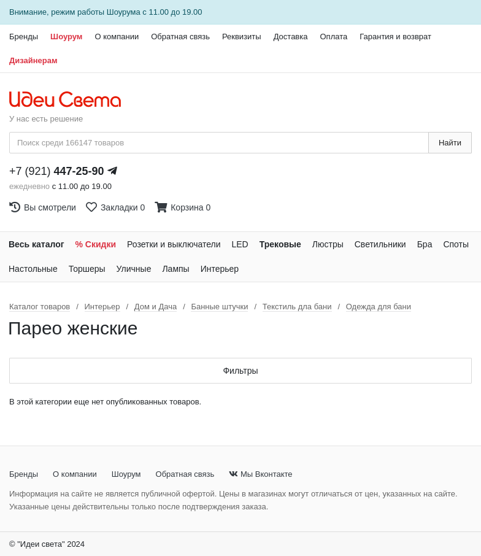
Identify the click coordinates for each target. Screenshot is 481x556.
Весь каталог (36, 244)
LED (239, 244)
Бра (425, 244)
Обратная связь (180, 36)
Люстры (328, 244)
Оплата (333, 36)
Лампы (175, 269)
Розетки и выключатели (173, 244)
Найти (450, 142)
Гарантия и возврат (395, 36)
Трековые (280, 244)
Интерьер (220, 269)
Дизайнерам (33, 60)
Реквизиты (241, 36)
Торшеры (87, 269)
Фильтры (240, 371)
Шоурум (66, 36)
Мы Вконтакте (260, 474)
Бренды (23, 36)
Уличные (134, 269)
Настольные (33, 269)
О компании (116, 36)
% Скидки (96, 244)
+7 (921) (56, 171)
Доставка (291, 36)
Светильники (380, 244)
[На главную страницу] (71, 100)
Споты (456, 244)
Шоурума (123, 12)
